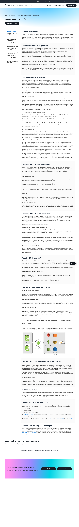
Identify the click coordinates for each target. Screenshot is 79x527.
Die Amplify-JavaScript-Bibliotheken (29, 432)
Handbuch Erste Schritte (54, 433)
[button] (20, 5)
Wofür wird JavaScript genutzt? (12, 34)
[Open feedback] (78, 263)
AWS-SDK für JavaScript (29, 414)
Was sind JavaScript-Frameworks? (11, 43)
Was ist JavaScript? (11, 31)
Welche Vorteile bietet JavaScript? (12, 49)
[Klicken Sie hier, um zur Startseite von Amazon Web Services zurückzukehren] (4, 6)
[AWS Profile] (76, 1)
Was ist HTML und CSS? (12, 46)
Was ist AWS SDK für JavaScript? (11, 58)
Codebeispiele (50, 418)
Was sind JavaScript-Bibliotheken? (11, 40)
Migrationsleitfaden (60, 418)
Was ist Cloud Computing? (10, 15)
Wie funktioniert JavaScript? (13, 37)
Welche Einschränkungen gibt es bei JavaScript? (13, 52)
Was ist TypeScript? (11, 55)
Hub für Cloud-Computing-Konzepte (24, 15)
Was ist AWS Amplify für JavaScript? (12, 62)
